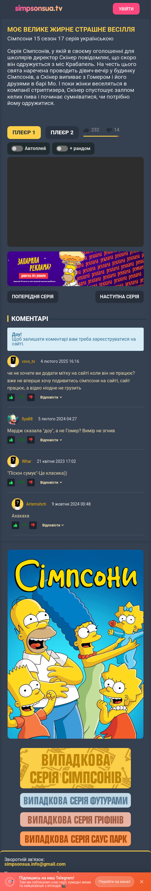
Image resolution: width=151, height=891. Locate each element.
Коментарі (29, 318)
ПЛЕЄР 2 (62, 132)
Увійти (126, 9)
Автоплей (28, 148)
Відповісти (51, 397)
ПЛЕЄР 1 (24, 132)
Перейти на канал (114, 881)
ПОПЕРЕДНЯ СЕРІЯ (33, 296)
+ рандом (73, 148)
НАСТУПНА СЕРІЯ (119, 296)
